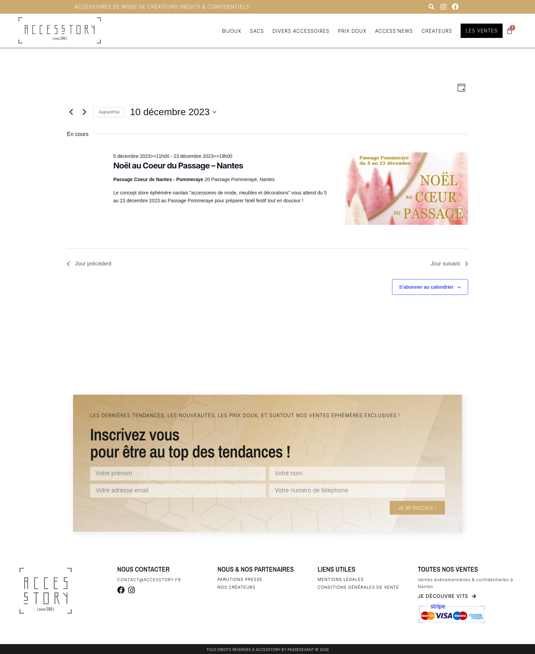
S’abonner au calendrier (426, 287)
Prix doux (351, 31)
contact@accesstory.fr (149, 579)
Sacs (256, 31)
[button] (431, 7)
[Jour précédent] (71, 112)
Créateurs (436, 31)
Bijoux (231, 31)
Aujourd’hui (109, 112)
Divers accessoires (300, 31)
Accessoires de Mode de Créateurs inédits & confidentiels (162, 7)
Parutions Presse (239, 579)
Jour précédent (89, 264)
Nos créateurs (236, 587)
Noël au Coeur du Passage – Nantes (178, 166)
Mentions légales (341, 579)
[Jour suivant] (84, 112)
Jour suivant (449, 264)
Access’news (393, 31)
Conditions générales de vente (358, 587)
